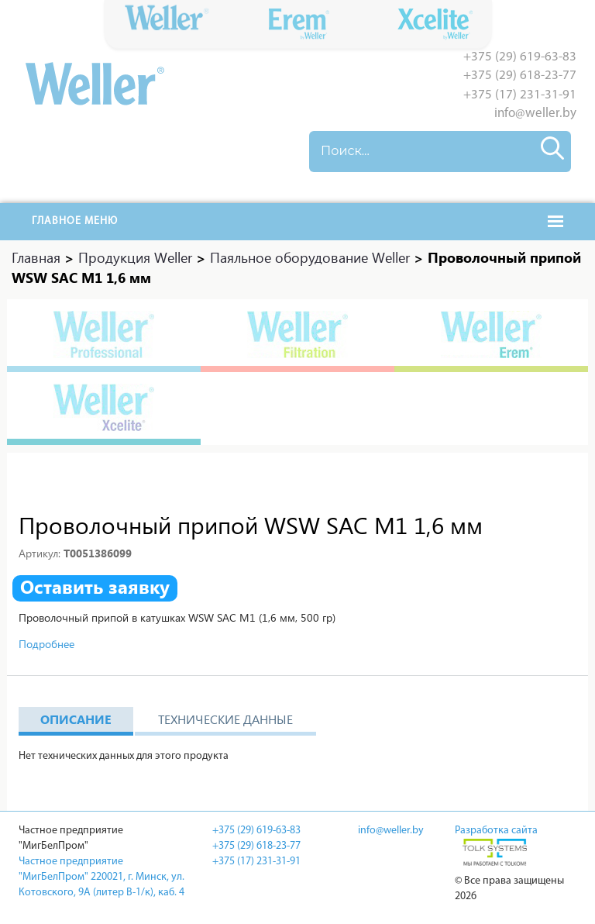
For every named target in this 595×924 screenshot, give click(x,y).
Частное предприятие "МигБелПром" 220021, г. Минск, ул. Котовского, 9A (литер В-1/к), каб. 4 (101, 877)
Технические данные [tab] (225, 719)
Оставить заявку (95, 586)
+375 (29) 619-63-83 (519, 57)
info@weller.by (535, 113)
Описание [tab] (76, 719)
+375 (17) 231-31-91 (519, 95)
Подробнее (46, 643)
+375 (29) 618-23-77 (519, 75)
